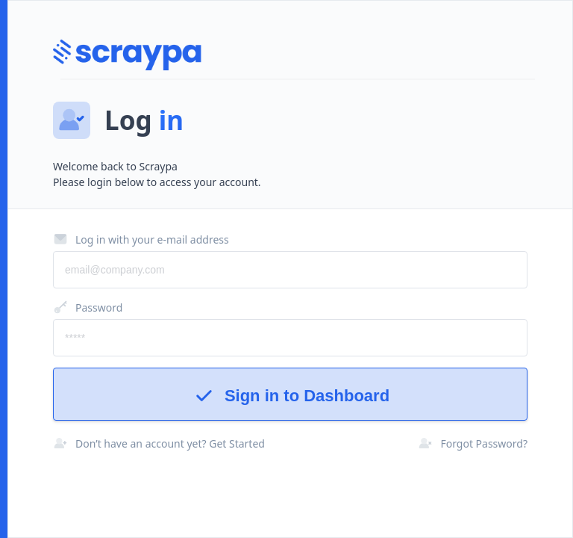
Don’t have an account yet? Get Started (159, 443)
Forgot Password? (472, 443)
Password (87, 307)
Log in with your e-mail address (141, 239)
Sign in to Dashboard (290, 396)
